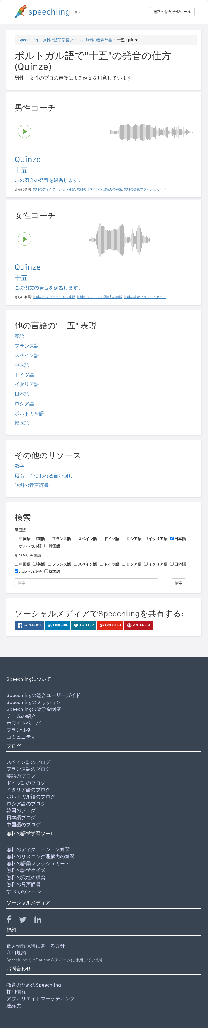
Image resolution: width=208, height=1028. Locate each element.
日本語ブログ (21, 817)
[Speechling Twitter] (26, 921)
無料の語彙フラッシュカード (38, 863)
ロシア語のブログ (26, 803)
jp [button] (77, 12)
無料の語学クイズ (26, 870)
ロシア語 (24, 403)
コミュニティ (21, 737)
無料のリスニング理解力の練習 (40, 856)
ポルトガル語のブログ (30, 796)
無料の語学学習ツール (172, 11)
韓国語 (22, 423)
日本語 (22, 394)
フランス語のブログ (28, 769)
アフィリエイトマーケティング (40, 998)
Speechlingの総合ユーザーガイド (43, 695)
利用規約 (16, 953)
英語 (19, 336)
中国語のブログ (23, 824)
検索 (178, 583)
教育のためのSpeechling (33, 985)
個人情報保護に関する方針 (35, 946)
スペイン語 (27, 355)
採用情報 (16, 991)
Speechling (28, 40)
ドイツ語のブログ (26, 783)
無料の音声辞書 (99, 40)
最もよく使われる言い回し (44, 475)
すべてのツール (23, 891)
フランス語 (27, 346)
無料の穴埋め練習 (26, 877)
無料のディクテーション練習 (38, 849)
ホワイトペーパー (26, 723)
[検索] (86, 582)
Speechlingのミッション (33, 702)
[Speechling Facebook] (12, 921)
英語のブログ (21, 776)
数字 (19, 466)
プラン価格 (18, 730)
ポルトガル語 (29, 413)
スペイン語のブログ (28, 762)
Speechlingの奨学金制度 (33, 709)
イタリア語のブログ (28, 789)
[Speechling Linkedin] (41, 921)
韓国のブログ (21, 810)
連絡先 (13, 1006)
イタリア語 (27, 384)
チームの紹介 (21, 716)
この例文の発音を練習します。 (49, 180)
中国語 (22, 365)
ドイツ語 (24, 375)
